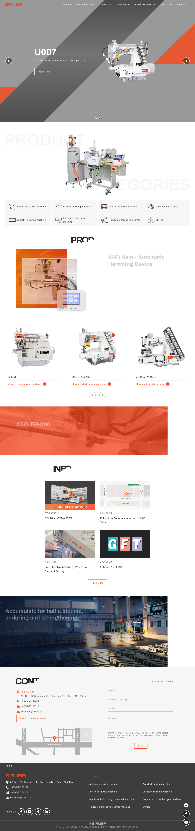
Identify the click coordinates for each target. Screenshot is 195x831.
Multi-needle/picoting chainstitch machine (111, 799)
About (67, 4)
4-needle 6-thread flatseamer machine (109, 806)
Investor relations (144, 4)
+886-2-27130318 (30, 706)
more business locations (33, 718)
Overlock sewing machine (156, 784)
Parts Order (166, 4)
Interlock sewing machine (103, 791)
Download (122, 4)
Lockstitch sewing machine (157, 791)
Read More (44, 74)
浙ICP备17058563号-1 (128, 827)
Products (105, 4)
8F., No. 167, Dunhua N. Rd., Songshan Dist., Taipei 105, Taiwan (54, 698)
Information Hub (85, 4)
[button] (186, 60)
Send (140, 745)
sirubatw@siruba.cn (31, 711)
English (182, 4)
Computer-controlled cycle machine (162, 799)
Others (146, 806)
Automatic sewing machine (103, 784)
